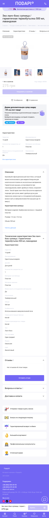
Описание (5, 31)
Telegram (10, 122)
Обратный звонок (8, 489)
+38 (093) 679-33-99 (9, 487)
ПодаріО (7, 468)
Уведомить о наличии (24, 92)
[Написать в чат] (45, 499)
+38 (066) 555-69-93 (9, 485)
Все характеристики (9, 159)
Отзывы (32, 31)
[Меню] (3, 3)
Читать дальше (10, 228)
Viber (20, 122)
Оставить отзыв (24, 378)
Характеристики (19, 31)
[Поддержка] (45, 3)
